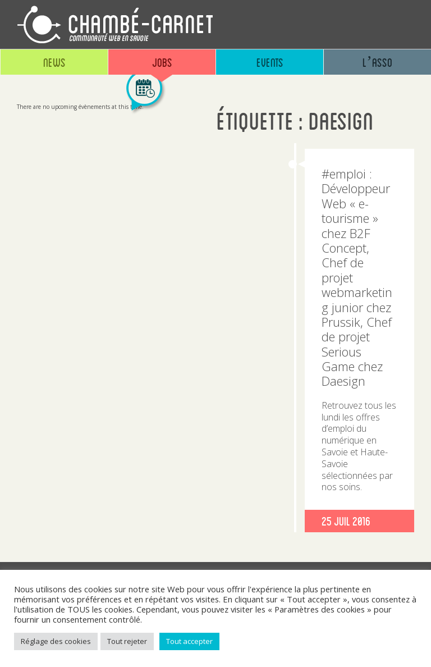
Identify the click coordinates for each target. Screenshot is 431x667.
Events (269, 62)
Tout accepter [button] (189, 641)
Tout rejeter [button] (127, 641)
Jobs (162, 62)
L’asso (377, 62)
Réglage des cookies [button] (56, 641)
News (54, 62)
